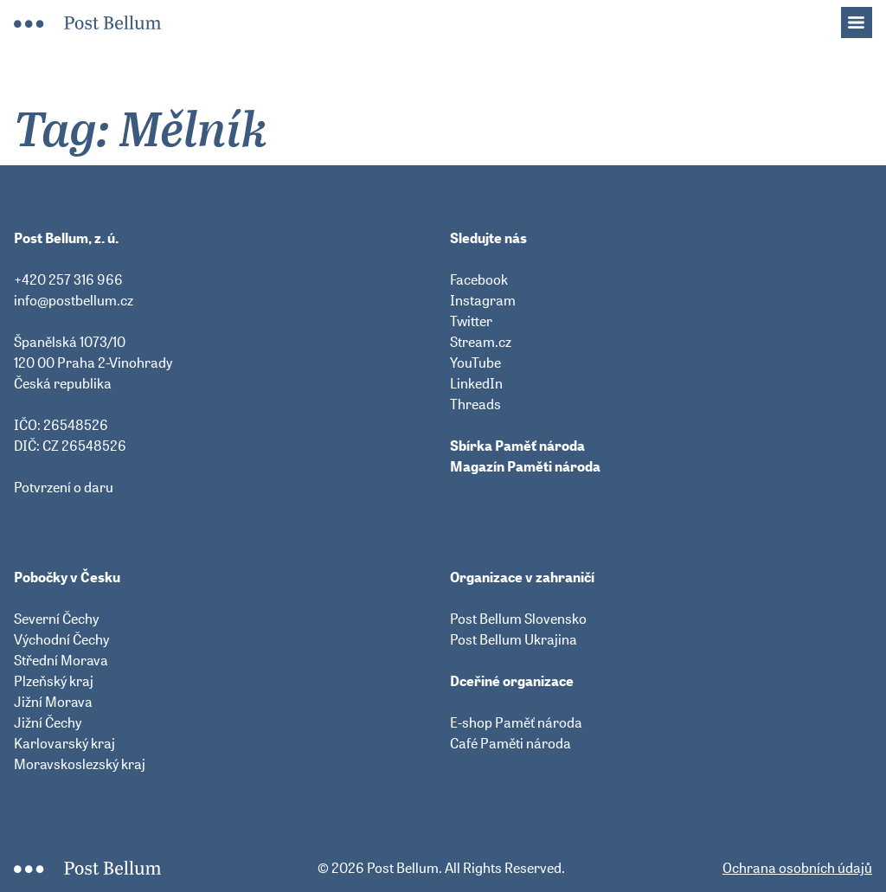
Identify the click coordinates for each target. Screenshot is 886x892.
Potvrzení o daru (63, 487)
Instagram (483, 300)
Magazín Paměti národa (525, 466)
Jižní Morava (53, 701)
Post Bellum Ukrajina (513, 639)
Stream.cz (480, 341)
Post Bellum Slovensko (518, 618)
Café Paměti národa (510, 743)
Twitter (471, 320)
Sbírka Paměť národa (517, 445)
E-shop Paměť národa (516, 722)
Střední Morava (61, 660)
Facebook (479, 279)
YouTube (475, 362)
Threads (475, 404)
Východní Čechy (61, 639)
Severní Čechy (56, 618)
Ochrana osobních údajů (797, 867)
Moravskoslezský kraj (79, 763)
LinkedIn (476, 383)
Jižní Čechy (47, 722)
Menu (865, 17)
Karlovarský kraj (64, 743)
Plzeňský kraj (53, 680)
